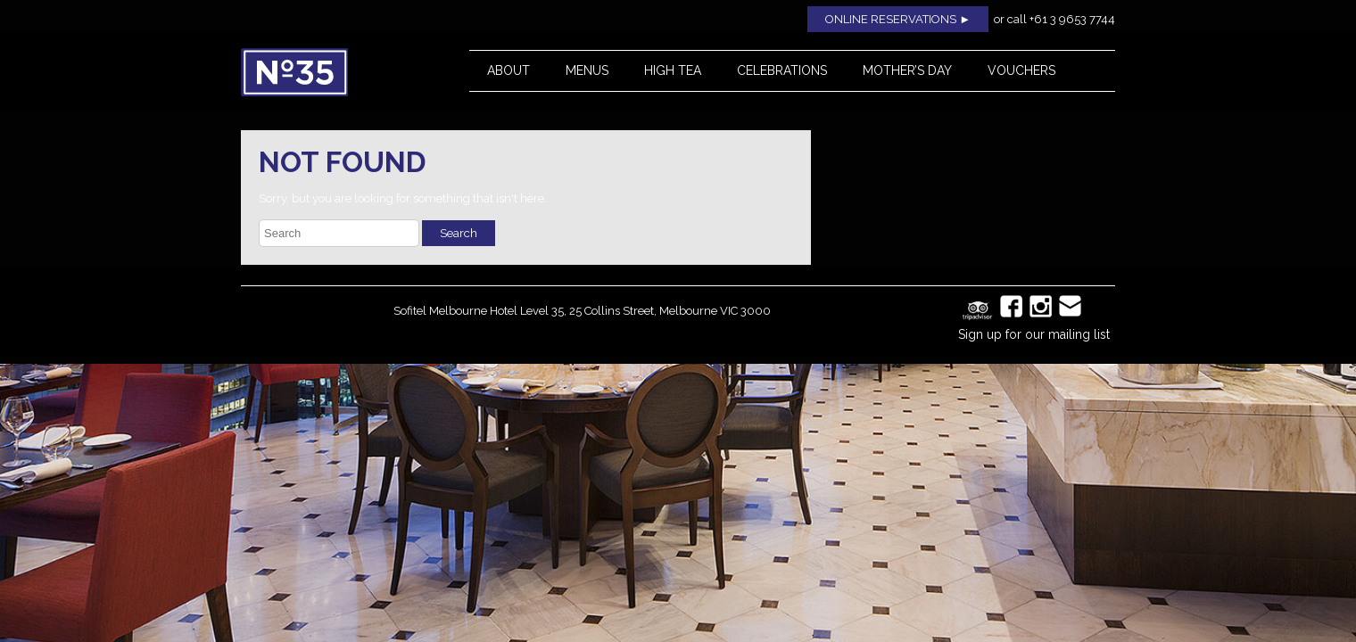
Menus (587, 70)
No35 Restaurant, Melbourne (335, 72)
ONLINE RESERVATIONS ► (898, 19)
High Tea (672, 70)
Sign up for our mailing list (1034, 334)
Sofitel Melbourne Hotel (455, 310)
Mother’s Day (907, 70)
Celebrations (782, 70)
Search (458, 233)
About (508, 70)
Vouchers (1021, 70)
